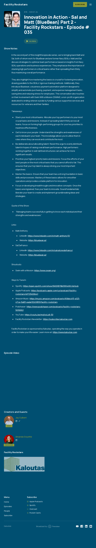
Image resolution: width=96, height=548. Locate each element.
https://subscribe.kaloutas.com (57, 319)
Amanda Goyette (24, 436)
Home (6, 502)
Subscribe (80, 4)
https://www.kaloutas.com (65, 332)
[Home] (37, 4)
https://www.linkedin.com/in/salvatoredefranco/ (50, 250)
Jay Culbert (21, 417)
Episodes (8, 506)
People (7, 511)
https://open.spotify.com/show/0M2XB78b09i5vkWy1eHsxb (50, 286)
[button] (31, 41)
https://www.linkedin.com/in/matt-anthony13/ (49, 235)
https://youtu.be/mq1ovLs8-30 (39, 314)
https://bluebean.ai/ (37, 240)
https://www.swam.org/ (45, 270)
